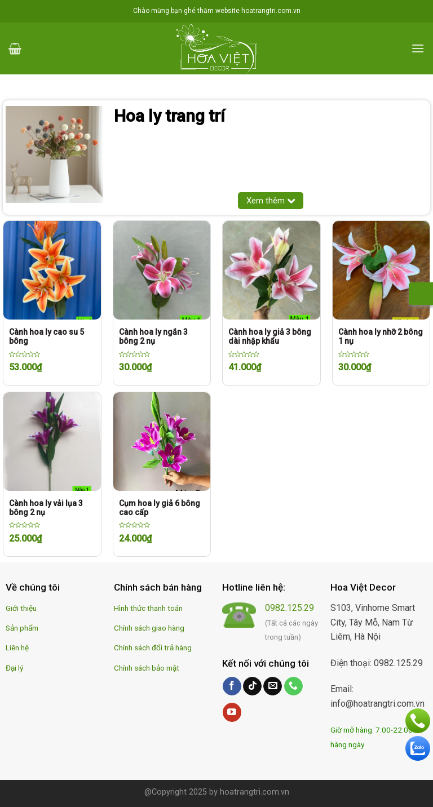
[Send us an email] (272, 686)
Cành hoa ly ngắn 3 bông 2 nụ (153, 336)
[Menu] (418, 48)
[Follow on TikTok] (252, 686)
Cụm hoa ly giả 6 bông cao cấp (159, 508)
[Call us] (293, 686)
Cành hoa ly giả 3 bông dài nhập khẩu (269, 336)
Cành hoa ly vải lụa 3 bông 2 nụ (46, 508)
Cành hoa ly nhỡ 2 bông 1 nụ (380, 336)
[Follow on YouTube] (232, 712)
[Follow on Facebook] (232, 686)
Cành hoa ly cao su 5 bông (46, 336)
